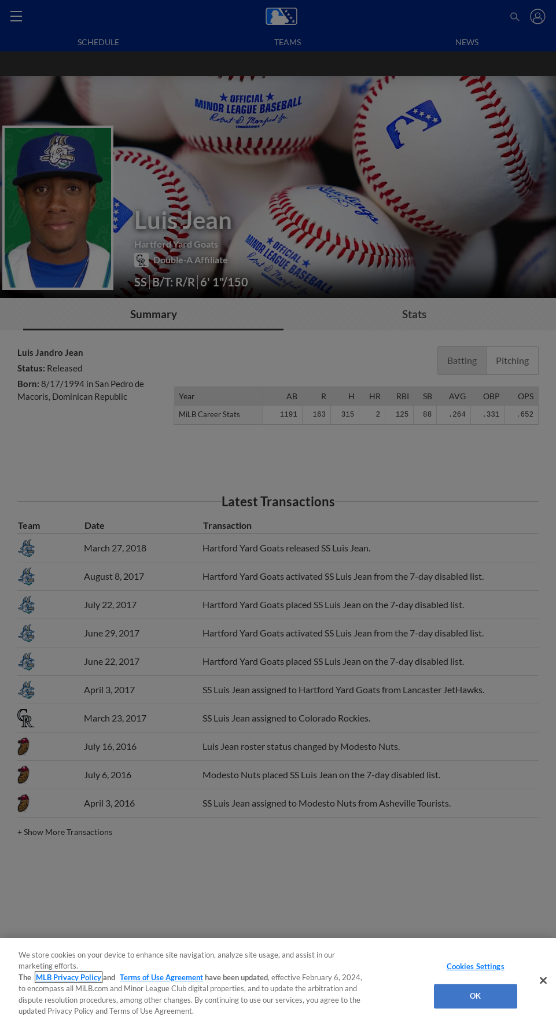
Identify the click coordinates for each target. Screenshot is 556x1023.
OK (475, 995)
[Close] (543, 980)
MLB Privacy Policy (68, 977)
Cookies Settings (476, 966)
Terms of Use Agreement (161, 977)
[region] (278, 980)
